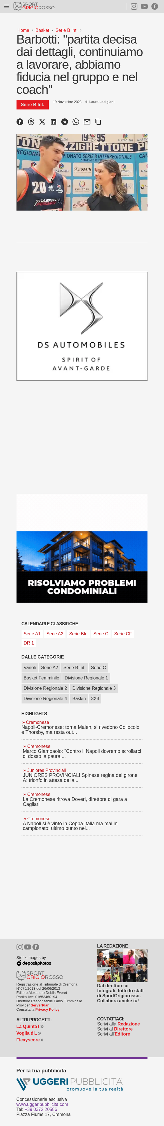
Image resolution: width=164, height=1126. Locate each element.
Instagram (131, 6)
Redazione (129, 1024)
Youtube (144, 6)
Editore (122, 1034)
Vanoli (30, 667)
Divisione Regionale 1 (86, 678)
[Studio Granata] (82, 548)
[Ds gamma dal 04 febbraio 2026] (82, 326)
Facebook (154, 6)
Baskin (79, 698)
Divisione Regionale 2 (45, 688)
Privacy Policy (47, 1009)
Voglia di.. (27, 1033)
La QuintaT (28, 1026)
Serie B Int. (75, 667)
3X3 (95, 698)
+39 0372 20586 (41, 1109)
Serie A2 (49, 667)
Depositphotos (32, 962)
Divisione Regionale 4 (45, 698)
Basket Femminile (41, 678)
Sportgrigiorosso (34, 6)
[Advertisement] (64, 890)
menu (6, 6)
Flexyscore (28, 1039)
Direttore (123, 1029)
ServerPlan (40, 1005)
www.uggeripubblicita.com (42, 1104)
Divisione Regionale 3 (94, 688)
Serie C (98, 667)
